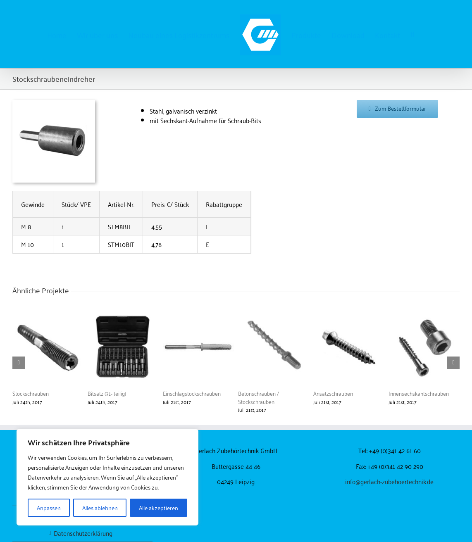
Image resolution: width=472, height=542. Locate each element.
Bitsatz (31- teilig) (107, 393)
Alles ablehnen (100, 507)
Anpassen (49, 507)
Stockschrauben (30, 393)
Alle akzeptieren (158, 507)
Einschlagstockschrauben (192, 393)
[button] (412, 34)
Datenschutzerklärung (83, 533)
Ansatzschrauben (333, 393)
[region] (107, 477)
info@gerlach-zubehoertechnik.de (389, 481)
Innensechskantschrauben (419, 393)
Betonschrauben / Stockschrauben (258, 397)
